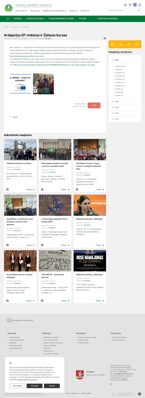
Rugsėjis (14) (120, 73)
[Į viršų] (139, 394)
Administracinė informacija (54, 11)
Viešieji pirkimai (83, 340)
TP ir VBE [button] (82, 19)
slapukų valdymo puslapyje (27, 380)
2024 (117, 102)
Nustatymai (17, 386)
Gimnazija (73, 11)
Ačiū (94, 105)
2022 (117, 113)
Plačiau (29, 190)
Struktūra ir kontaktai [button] (108, 19)
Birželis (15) (120, 79)
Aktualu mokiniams (118, 340)
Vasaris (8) (119, 92)
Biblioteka (46, 348)
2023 (117, 107)
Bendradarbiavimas (15, 348)
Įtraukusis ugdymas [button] (35, 19)
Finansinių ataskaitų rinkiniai (87, 337)
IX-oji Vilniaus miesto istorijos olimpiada (20, 275)
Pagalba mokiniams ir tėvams (53, 343)
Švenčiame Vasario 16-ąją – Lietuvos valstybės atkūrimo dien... (88, 166)
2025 (117, 60)
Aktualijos (26, 27)
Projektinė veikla (83, 343)
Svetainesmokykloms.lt (125, 395)
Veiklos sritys (21, 11)
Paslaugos (35, 11)
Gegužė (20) (120, 82)
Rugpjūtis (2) (120, 76)
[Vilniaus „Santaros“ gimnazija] (8, 7)
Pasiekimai (12, 343)
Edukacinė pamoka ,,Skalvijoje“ (89, 219)
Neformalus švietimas (50, 340)
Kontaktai (84, 11)
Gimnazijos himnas (15, 345)
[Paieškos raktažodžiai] (124, 10)
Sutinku (52, 386)
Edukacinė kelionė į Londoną (19, 163)
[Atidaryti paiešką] (138, 10)
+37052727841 (122, 372)
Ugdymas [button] (18, 19)
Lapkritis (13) (120, 66)
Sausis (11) (119, 95)
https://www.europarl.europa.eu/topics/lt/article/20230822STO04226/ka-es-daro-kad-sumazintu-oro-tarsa (54, 65)
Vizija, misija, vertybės (16, 340)
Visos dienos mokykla (50, 354)
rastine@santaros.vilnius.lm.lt (123, 374)
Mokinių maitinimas (50, 345)
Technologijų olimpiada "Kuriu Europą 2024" (54, 220)
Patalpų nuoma (48, 351)
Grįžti (15, 117)
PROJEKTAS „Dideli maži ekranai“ (52, 275)
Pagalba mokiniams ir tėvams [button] (61, 19)
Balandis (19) (120, 86)
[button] (125, 4)
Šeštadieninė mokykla (50, 337)
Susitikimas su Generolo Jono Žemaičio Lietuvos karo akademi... (20, 222)
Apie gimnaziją (14, 337)
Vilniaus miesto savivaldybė (95, 375)
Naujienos (16, 27)
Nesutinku (34, 386)
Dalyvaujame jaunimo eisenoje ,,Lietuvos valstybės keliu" (54, 164)
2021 (117, 119)
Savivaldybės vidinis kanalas (20, 320)
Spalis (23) (119, 69)
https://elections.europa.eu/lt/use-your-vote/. (27, 56)
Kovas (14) (119, 89)
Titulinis (6, 27)
